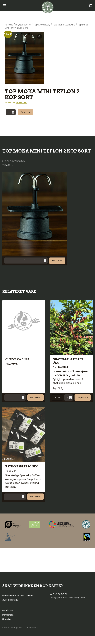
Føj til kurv (57, 260)
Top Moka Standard (63, 24)
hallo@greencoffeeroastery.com (67, 597)
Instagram (8, 614)
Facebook (7, 610)
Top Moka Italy (41, 24)
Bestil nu (25, 112)
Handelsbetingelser (12, 628)
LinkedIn (6, 619)
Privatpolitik (32, 628)
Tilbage (7, 165)
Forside (9, 24)
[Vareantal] (11, 112)
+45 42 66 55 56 (58, 594)
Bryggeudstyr (23, 24)
